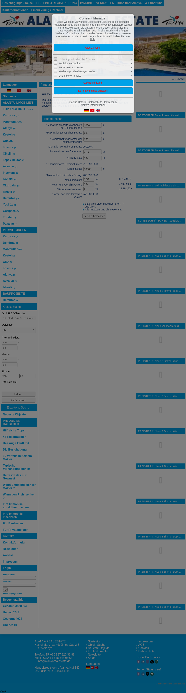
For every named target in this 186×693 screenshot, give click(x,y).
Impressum (110, 102)
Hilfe (92, 39)
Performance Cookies (71, 67)
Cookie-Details (77, 102)
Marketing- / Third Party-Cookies (77, 71)
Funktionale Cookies (70, 63)
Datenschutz (95, 102)
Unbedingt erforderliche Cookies (77, 59)
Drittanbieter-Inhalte (70, 75)
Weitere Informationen (92, 104)
